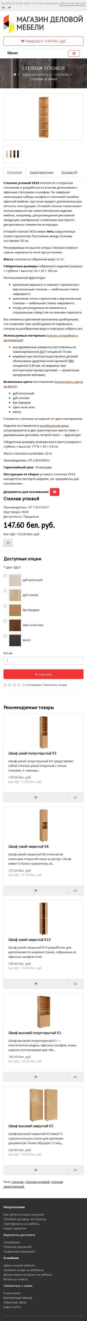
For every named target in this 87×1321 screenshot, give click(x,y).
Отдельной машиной (19, 1251)
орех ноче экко (23, 625)
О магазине (11, 1293)
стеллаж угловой (37, 1182)
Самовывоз (11, 1242)
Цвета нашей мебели (19, 1265)
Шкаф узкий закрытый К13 (29, 939)
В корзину (43, 674)
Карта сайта (12, 1307)
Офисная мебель (35, 74)
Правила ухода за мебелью (23, 1270)
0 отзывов (33, 685)
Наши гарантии (14, 1228)
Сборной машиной (17, 1247)
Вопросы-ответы (15, 1279)
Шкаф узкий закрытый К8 (28, 846)
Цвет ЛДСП (13, 567)
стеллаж (17, 1182)
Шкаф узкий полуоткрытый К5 (32, 753)
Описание (14, 172)
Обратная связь (15, 1302)
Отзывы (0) (69, 172)
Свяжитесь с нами (17, 1286)
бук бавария (21, 610)
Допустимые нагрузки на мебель (27, 1274)
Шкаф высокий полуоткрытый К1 (34, 1032)
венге (16, 640)
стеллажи (61, 74)
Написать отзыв (55, 685)
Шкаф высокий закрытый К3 (30, 1126)
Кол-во (8, 653)
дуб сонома (20, 595)
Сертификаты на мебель (21, 1224)
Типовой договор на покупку (24, 1219)
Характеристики (42, 172)
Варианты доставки (19, 1235)
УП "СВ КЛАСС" (39, 507)
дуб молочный (22, 580)
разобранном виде (54, 426)
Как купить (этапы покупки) (23, 1214)
